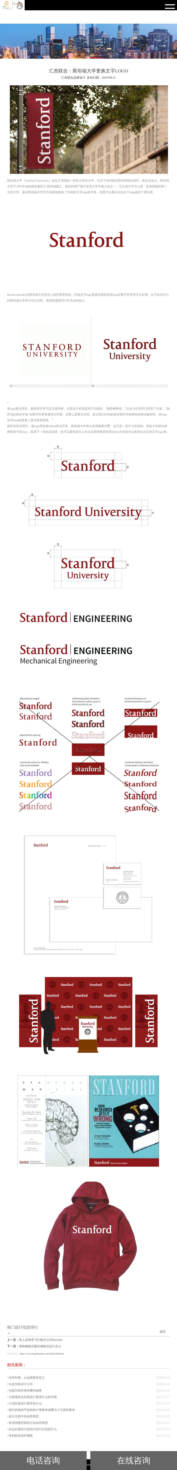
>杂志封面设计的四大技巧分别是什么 (32, 1429)
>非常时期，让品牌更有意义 (26, 1377)
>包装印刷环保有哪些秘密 (24, 1390)
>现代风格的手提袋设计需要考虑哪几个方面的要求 (41, 1410)
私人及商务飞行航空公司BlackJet (40, 1339)
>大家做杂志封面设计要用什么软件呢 (32, 1397)
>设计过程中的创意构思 (23, 1416)
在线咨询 (133, 1460)
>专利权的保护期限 (20, 1435)
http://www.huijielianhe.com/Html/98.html (42, 1353)
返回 (163, 1331)
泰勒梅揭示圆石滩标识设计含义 (40, 1346)
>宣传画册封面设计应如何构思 (27, 1422)
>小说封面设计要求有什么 (24, 1403)
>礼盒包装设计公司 (20, 1384)
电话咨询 (43, 1460)
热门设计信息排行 (22, 1327)
